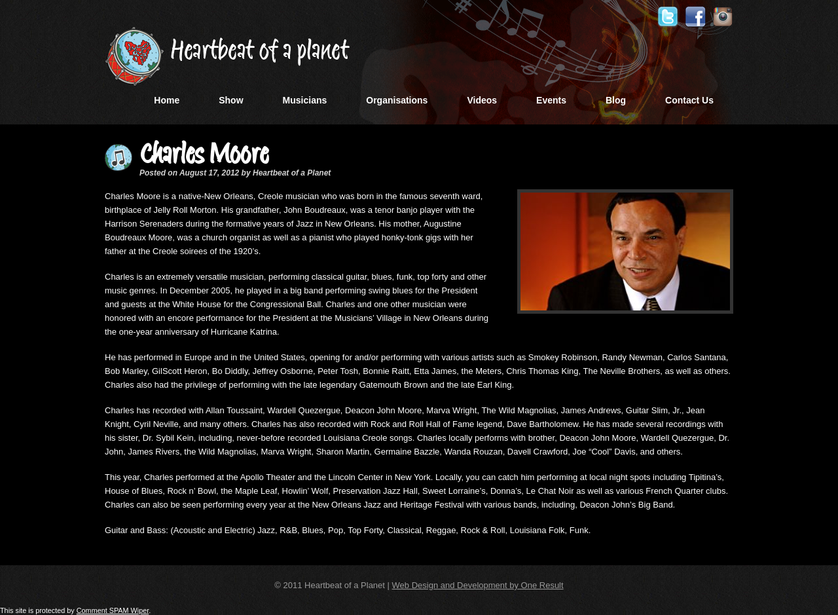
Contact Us (689, 100)
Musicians (305, 100)
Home (166, 100)
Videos (482, 100)
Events (551, 100)
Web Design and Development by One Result (478, 585)
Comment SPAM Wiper (113, 610)
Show (231, 100)
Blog (616, 100)
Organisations (397, 100)
